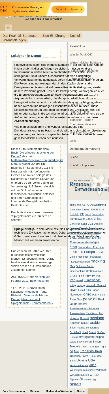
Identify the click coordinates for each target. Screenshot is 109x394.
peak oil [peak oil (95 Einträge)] (90, 299)
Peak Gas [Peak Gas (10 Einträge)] (76, 299)
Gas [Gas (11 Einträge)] (72, 266)
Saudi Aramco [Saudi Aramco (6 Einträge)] (77, 327)
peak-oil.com (47, 11)
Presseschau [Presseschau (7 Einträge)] (77, 313)
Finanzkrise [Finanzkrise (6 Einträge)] (95, 256)
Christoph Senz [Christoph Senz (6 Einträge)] (78, 223)
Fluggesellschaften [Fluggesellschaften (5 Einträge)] (80, 261)
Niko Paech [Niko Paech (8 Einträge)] (92, 289)
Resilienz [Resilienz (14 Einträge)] (91, 313)
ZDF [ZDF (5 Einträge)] (97, 374)
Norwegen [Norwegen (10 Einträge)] (76, 294)
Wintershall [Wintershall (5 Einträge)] (88, 370)
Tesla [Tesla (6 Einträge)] (84, 346)
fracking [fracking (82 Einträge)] (98, 261)
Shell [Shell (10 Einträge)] (85, 332)
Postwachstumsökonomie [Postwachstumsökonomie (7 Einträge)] (84, 308)
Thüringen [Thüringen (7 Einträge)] (94, 346)
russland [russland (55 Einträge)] (97, 318)
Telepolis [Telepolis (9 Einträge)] (75, 346)
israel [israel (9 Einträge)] (79, 280)
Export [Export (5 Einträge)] (99, 252)
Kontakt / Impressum (83, 165)
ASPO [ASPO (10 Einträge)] (86, 204)
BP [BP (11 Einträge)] (82, 214)
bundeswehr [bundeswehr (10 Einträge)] (77, 218)
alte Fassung (39, 280)
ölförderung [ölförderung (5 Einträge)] (90, 379)
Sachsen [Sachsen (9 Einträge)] (75, 322)
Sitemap (35, 391)
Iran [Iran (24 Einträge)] (73, 280)
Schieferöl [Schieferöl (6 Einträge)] (75, 332)
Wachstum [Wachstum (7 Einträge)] (76, 370)
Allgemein (31, 291)
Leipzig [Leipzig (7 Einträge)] (81, 285)
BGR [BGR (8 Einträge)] (102, 209)
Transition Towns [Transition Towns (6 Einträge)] (79, 356)
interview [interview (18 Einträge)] (89, 275)
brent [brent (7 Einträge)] (88, 214)
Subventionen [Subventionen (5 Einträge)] (84, 341)
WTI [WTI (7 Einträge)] (92, 374)
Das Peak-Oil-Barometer (20, 35)
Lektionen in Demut (26, 55)
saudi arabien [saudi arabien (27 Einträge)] (91, 322)
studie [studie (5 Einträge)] (73, 341)
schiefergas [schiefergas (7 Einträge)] (92, 327)
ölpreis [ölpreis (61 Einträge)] (75, 384)
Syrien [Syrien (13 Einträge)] (96, 341)
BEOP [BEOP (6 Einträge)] (94, 209)
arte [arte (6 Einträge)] (79, 204)
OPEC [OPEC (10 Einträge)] (87, 294)
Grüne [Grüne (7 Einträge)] (73, 275)
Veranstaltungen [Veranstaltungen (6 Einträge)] (79, 365)
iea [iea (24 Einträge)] (80, 275)
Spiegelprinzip (20, 303)
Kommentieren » (42, 303)
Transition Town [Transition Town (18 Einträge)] (91, 351)
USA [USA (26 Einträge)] (91, 360)
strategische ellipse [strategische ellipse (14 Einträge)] (91, 337)
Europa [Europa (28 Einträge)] (89, 252)
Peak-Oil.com (78, 46)
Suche (74, 157)
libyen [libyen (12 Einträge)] (73, 289)
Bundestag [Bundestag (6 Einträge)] (98, 214)
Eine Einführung (54, 35)
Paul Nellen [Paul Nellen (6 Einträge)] (98, 294)
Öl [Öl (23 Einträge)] (81, 379)
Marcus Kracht (30, 299)
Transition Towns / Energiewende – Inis (83, 122)
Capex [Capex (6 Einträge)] (89, 219)
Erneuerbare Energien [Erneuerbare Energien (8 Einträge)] (91, 247)
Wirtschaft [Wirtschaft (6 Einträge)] (100, 370)
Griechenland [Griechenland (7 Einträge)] (77, 271)
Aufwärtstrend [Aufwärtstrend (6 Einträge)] (98, 204)
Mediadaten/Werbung (59, 391)
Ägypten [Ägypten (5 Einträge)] (74, 379)
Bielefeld (16, 295)
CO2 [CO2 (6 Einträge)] (90, 223)
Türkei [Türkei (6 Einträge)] (92, 356)
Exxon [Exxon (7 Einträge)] (73, 256)
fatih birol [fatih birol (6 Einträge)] (83, 256)
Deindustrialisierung (36, 295)
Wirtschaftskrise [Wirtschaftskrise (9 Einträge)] (79, 374)
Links (73, 140)
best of (75, 35)
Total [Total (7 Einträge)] (76, 351)
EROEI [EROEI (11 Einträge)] (74, 252)
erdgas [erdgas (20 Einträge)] (94, 242)
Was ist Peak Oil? (81, 54)
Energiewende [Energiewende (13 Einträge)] (79, 242)
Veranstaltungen (14, 40)
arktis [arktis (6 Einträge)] (73, 204)
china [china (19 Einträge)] (98, 218)
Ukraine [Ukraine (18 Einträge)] (82, 360)
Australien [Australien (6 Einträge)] (75, 209)
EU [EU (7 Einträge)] (81, 252)
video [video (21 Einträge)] (92, 365)
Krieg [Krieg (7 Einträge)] (73, 285)
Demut (15, 299)
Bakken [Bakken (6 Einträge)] (86, 209)
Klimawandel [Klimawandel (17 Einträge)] (92, 280)
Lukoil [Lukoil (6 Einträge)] (81, 290)
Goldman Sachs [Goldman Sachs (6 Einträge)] (85, 266)
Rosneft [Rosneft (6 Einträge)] (84, 318)
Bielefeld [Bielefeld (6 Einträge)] (74, 214)
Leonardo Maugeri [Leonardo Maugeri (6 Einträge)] (96, 285)
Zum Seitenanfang (14, 391)
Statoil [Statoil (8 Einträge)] (92, 332)
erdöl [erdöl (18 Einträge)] (73, 247)
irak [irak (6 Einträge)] (98, 275)
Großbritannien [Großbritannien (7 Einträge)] (94, 271)
